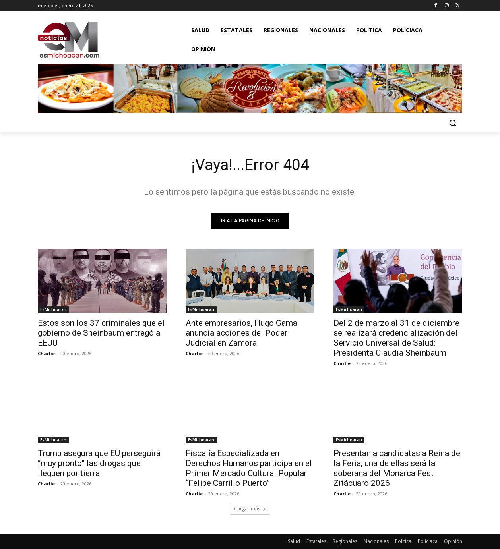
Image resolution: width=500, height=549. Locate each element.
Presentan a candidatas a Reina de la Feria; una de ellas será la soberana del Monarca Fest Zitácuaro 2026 (396, 468)
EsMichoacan (53, 310)
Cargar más (250, 509)
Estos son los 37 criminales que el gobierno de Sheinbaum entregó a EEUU (101, 333)
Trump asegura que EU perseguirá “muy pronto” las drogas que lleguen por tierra (99, 463)
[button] (452, 122)
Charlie (46, 354)
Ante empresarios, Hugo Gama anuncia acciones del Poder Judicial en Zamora (241, 333)
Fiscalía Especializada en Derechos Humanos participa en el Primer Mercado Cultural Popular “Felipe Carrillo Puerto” (249, 468)
